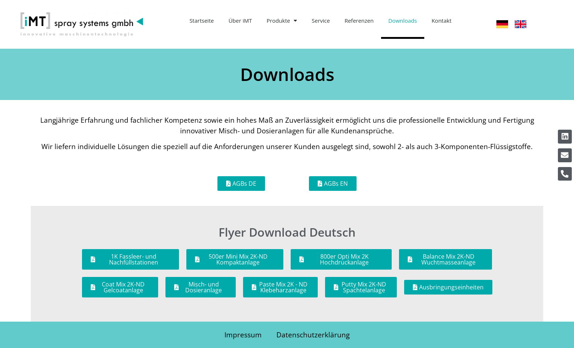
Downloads (402, 20)
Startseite (202, 20)
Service (321, 20)
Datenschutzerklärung (313, 335)
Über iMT (240, 20)
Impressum (243, 335)
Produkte (281, 20)
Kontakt (441, 20)
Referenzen (359, 20)
